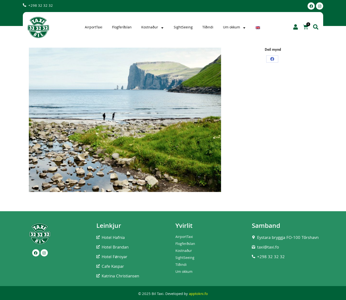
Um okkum (234, 27)
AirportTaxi (93, 27)
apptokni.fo (198, 294)
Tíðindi (208, 27)
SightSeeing (183, 27)
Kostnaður (152, 27)
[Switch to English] (258, 27)
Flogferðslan (122, 27)
